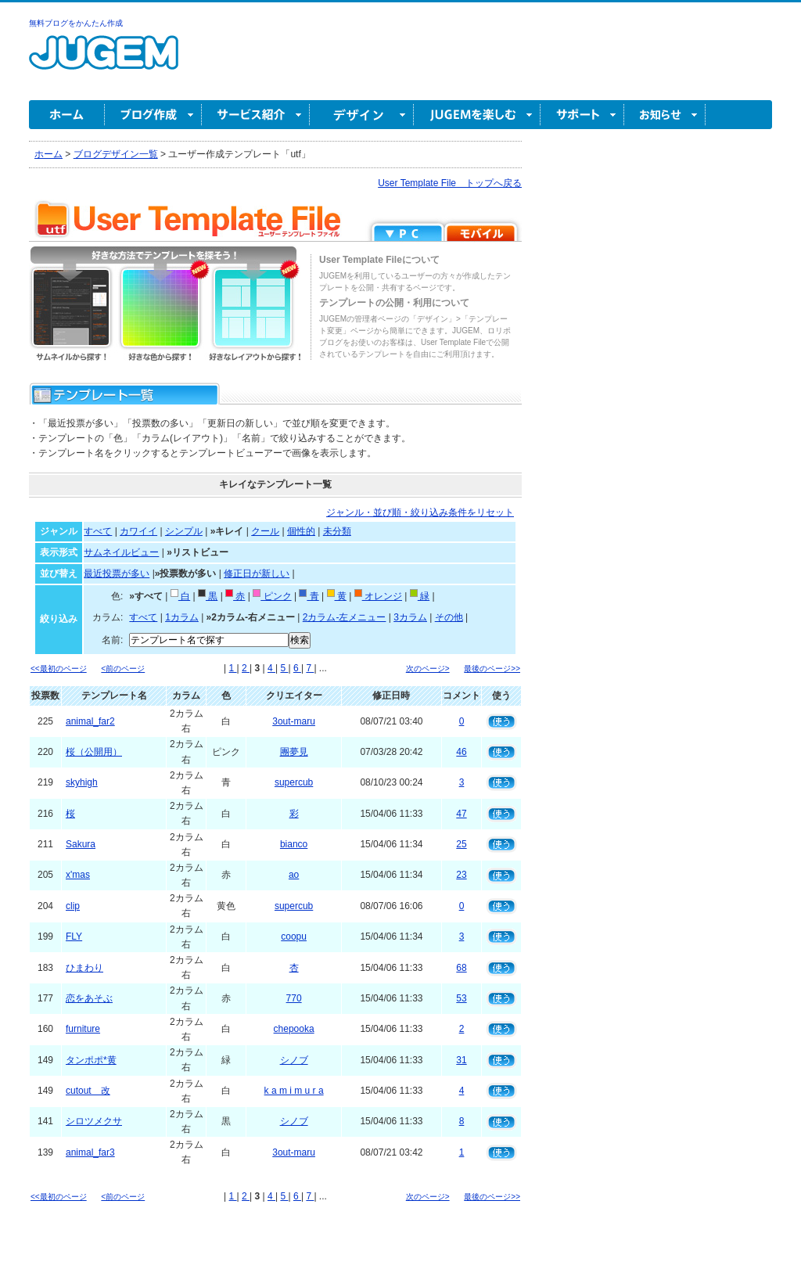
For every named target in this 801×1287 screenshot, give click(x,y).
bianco (293, 844)
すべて (98, 531)
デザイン (362, 114)
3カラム (410, 617)
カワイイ (138, 531)
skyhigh (82, 782)
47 (461, 813)
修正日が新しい (256, 573)
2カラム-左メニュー (344, 617)
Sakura (80, 844)
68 (461, 967)
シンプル (184, 531)
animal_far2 (90, 721)
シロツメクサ (94, 1121)
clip (73, 906)
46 (461, 751)
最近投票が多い (116, 573)
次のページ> (428, 668)
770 (294, 998)
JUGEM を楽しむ (477, 114)
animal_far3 (90, 1152)
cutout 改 (88, 1090)
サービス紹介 (256, 114)
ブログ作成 (153, 114)
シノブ (294, 1060)
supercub (294, 782)
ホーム (67, 114)
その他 (449, 617)
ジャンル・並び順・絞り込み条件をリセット (420, 512)
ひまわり (84, 967)
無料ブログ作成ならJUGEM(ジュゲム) (103, 61)
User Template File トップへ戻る (450, 183)
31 (461, 1060)
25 (461, 844)
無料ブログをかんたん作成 (76, 23)
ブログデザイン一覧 (116, 154)
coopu (294, 936)
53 (461, 998)
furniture (83, 1028)
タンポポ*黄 (91, 1060)
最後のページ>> (492, 668)
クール (265, 531)
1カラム (182, 617)
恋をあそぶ (89, 998)
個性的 (301, 531)
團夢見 (294, 751)
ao (294, 874)
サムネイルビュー (121, 552)
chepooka (294, 1028)
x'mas (78, 874)
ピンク (272, 596)
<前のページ (123, 668)
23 (461, 874)
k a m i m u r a (294, 1090)
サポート (582, 114)
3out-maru (293, 721)
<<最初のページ (59, 668)
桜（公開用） (94, 751)
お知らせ (665, 114)
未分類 (337, 531)
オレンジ (378, 596)
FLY (74, 936)
